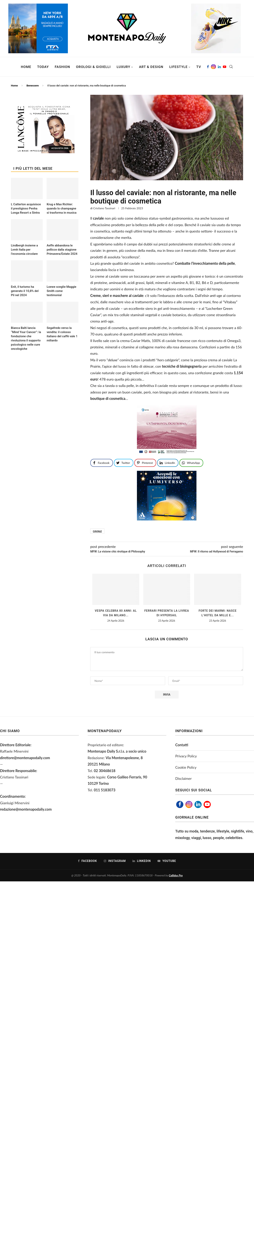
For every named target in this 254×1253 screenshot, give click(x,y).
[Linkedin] (219, 67)
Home (26, 67)
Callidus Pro (176, 875)
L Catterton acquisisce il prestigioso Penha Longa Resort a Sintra (26, 208)
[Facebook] (208, 67)
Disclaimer (183, 778)
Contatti (181, 745)
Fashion (62, 67)
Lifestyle (178, 67)
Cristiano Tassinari (104, 208)
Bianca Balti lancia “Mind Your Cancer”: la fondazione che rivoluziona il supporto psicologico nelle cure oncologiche (26, 338)
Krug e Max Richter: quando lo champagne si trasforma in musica (61, 208)
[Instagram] (213, 67)
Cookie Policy (185, 767)
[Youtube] (224, 67)
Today (43, 67)
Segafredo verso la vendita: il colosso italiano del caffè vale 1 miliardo (62, 334)
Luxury (123, 67)
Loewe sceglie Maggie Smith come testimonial (61, 291)
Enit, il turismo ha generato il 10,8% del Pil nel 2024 (24, 291)
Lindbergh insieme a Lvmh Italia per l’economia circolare (24, 250)
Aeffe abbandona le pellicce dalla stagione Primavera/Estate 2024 (62, 250)
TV (198, 67)
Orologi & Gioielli (93, 67)
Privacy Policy (186, 756)
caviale (97, 531)
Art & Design (151, 67)
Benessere (32, 85)
